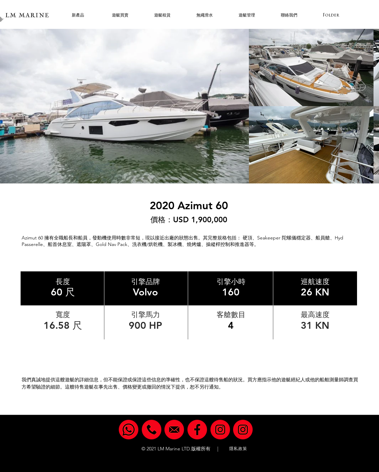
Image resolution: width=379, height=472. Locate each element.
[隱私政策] (239, 448)
